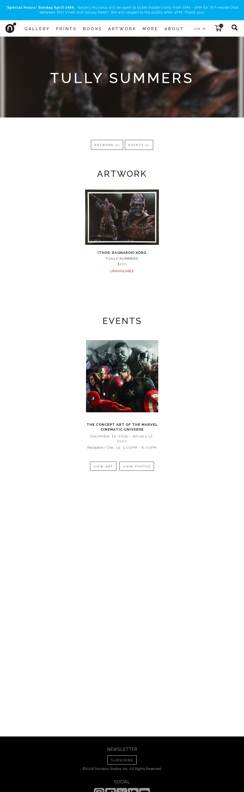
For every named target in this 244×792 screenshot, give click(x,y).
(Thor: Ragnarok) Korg (122, 253)
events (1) (139, 145)
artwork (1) (107, 145)
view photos (136, 466)
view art (103, 466)
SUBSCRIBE (122, 760)
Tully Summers (122, 259)
